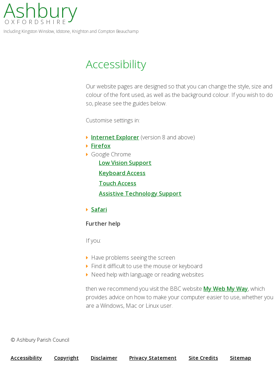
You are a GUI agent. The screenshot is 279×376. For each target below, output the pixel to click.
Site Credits (203, 357)
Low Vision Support (125, 163)
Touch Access (117, 183)
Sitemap (240, 357)
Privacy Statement (153, 357)
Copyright (66, 357)
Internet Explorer (115, 137)
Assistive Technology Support (140, 193)
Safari (99, 209)
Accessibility (26, 357)
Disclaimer (104, 357)
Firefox (101, 146)
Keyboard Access (122, 173)
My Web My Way (225, 289)
